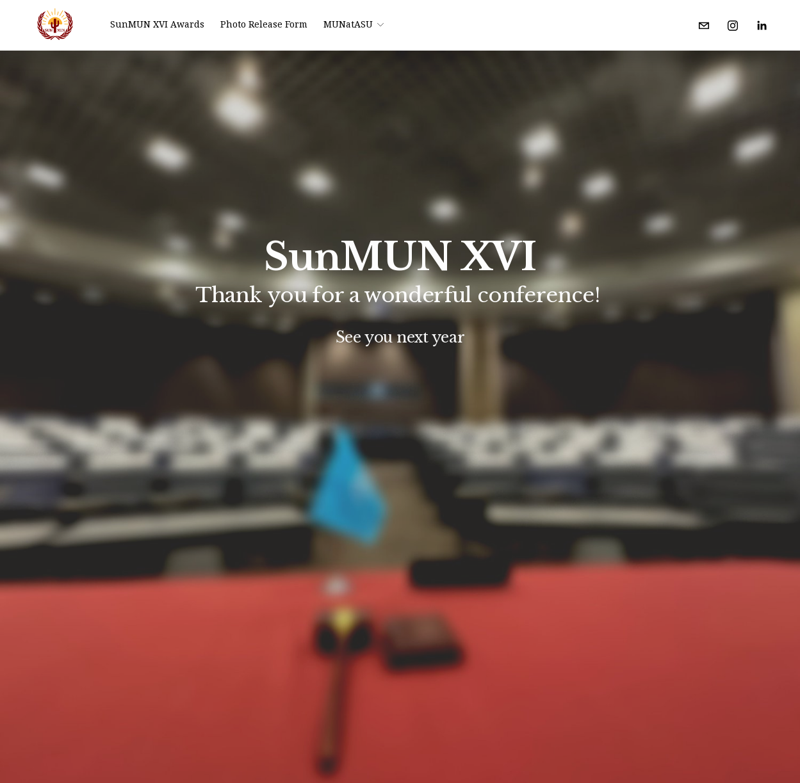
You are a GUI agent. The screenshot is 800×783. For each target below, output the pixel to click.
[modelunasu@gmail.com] (704, 25)
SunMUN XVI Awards (157, 24)
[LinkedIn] (761, 25)
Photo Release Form (263, 24)
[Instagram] (732, 25)
